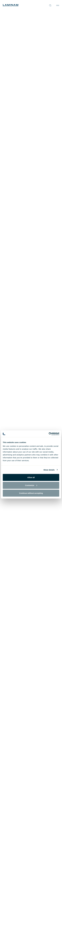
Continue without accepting (31, 493)
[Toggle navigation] (57, 5)
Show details (49, 470)
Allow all (31, 477)
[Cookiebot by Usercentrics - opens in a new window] (48, 433)
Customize (31, 485)
